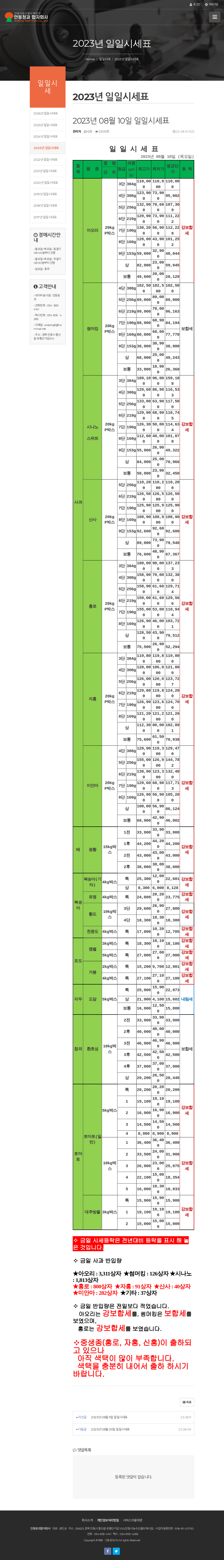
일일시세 (104, 59)
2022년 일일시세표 (45, 159)
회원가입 (211, 4)
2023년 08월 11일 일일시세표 (109, 1417)
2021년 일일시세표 (45, 171)
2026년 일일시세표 (45, 113)
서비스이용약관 (132, 1520)
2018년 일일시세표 (45, 205)
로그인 (195, 4)
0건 (88, 131)
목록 (187, 1402)
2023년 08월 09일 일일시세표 (110, 1429)
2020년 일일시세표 (46, 183)
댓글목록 (82, 1450)
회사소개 (87, 1520)
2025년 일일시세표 (45, 125)
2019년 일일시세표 (45, 194)
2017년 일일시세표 (45, 217)
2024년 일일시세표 (45, 136)
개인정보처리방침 (108, 1520)
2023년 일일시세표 (46, 148)
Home (90, 59)
